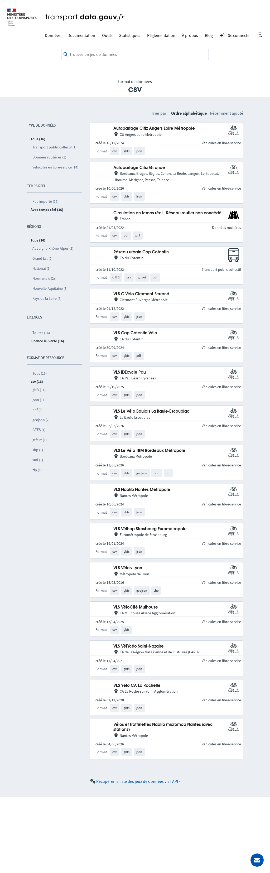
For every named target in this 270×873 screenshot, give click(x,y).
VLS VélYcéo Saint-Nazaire (138, 646)
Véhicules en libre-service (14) (55, 167)
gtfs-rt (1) (39, 439)
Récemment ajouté (226, 113)
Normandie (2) (43, 278)
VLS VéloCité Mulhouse (135, 607)
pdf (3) (37, 409)
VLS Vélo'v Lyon (127, 568)
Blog (209, 35)
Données (53, 35)
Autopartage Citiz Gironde (139, 168)
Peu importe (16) (45, 201)
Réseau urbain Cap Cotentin (141, 252)
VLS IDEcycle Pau (129, 372)
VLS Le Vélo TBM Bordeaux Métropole (149, 451)
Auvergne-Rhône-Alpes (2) (52, 248)
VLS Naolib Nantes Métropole (141, 490)
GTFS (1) (38, 429)
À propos (190, 35)
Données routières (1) (49, 157)
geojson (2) (41, 419)
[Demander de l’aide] (257, 860)
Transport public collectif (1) (54, 147)
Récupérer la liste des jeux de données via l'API (137, 781)
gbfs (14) (39, 389)
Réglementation (161, 35)
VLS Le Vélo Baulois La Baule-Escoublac (151, 411)
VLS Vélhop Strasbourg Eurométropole (150, 529)
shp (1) (37, 449)
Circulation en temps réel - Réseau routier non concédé (167, 213)
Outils (107, 35)
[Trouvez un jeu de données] (135, 54)
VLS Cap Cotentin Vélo (135, 333)
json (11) (39, 399)
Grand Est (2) (42, 258)
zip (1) (37, 469)
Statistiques (129, 35)
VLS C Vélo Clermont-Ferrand (141, 294)
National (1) (41, 268)
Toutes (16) (41, 332)
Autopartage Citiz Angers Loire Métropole (154, 129)
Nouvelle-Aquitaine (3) (50, 288)
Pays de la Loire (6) (46, 298)
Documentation (81, 35)
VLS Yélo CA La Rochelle (137, 686)
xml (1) (37, 459)
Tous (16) (39, 373)
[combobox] (135, 54)
